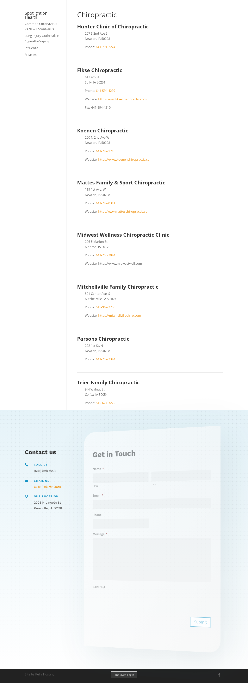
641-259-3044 (105, 255)
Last (153, 484)
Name (112, 473)
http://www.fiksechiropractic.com (122, 99)
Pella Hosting (44, 674)
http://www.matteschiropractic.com (124, 211)
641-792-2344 (105, 359)
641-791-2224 (105, 47)
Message (114, 534)
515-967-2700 (105, 307)
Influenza (31, 48)
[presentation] (128, 597)
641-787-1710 (105, 151)
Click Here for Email (47, 486)
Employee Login (124, 675)
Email (112, 498)
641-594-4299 (105, 91)
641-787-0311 (105, 203)
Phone (112, 517)
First (110, 489)
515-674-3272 (105, 403)
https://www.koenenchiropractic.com (125, 159)
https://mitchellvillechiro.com (119, 315)
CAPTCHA (113, 584)
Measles (31, 55)
